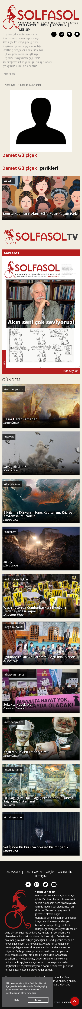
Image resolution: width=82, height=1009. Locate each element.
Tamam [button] (38, 1000)
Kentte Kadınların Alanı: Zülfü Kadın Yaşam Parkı (40, 213)
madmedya (67, 1002)
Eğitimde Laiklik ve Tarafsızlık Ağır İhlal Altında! (39, 658)
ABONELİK (59, 25)
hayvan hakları (15, 674)
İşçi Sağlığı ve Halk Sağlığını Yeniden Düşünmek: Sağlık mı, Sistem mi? (39, 801)
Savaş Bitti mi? (14, 468)
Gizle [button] (16, 1000)
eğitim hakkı (14, 627)
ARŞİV (44, 25)
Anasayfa (10, 84)
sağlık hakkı (14, 770)
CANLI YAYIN (27, 25)
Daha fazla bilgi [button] (28, 993)
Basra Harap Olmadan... (21, 420)
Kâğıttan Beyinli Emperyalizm (26, 753)
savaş (10, 437)
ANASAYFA (13, 872)
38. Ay (10, 563)
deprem (11, 532)
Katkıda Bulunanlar (30, 84)
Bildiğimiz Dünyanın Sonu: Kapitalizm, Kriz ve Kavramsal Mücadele (37, 516)
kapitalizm (13, 484)
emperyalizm (14, 389)
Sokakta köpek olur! (18, 706)
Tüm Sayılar (70, 371)
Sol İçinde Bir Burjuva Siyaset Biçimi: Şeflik (35, 849)
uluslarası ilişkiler (17, 579)
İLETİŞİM (24, 29)
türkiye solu (14, 817)
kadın (9, 181)
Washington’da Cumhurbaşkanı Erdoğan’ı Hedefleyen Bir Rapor (34, 611)
